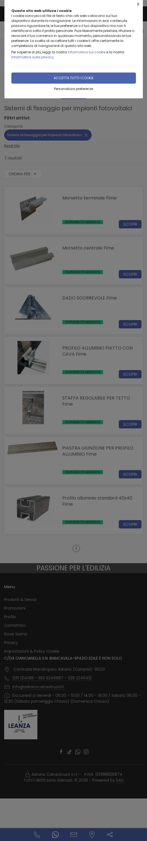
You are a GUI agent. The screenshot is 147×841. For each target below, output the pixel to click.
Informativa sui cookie (86, 52)
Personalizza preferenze (73, 88)
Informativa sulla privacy (32, 57)
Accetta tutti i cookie (74, 78)
